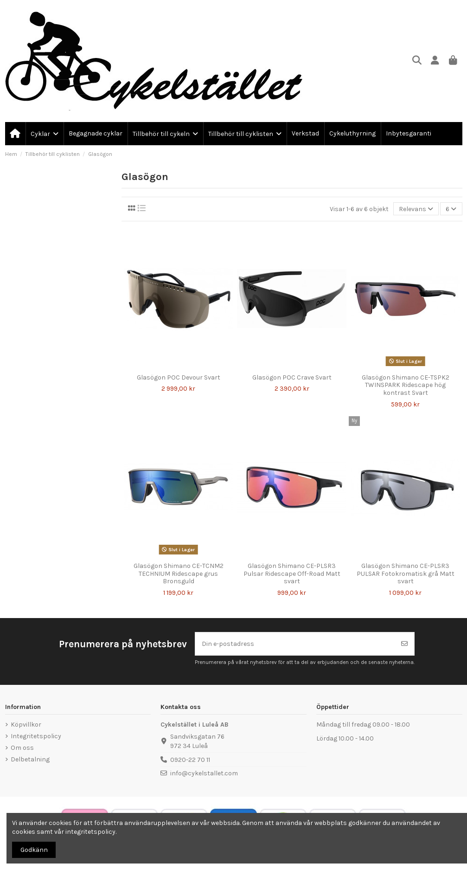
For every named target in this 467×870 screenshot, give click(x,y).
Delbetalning (30, 759)
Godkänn (34, 850)
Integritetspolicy (36, 736)
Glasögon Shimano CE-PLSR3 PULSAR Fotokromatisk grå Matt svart (405, 574)
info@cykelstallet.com (204, 773)
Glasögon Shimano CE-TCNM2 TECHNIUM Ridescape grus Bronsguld (179, 574)
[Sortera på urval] (416, 209)
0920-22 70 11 (190, 760)
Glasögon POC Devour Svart (178, 377)
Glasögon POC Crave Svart (292, 377)
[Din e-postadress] (295, 643)
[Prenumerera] (404, 643)
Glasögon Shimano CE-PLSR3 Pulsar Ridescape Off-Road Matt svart (291, 574)
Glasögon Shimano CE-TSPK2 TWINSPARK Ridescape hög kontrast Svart (405, 385)
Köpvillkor (26, 724)
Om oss (22, 748)
